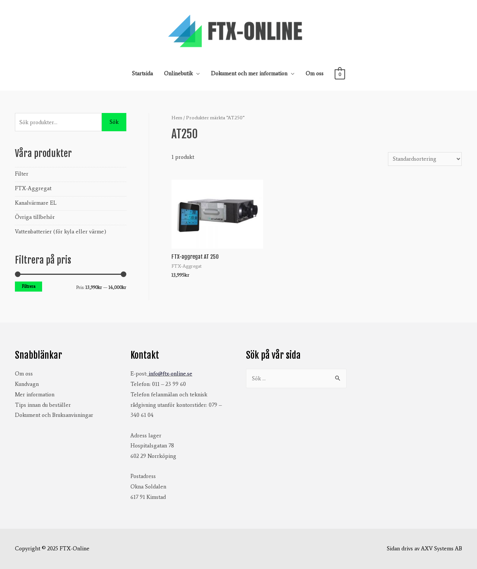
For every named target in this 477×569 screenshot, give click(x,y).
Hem (176, 117)
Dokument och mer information (249, 73)
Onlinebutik (178, 73)
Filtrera (28, 286)
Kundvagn (27, 384)
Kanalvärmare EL (36, 202)
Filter (21, 173)
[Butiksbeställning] (425, 159)
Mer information (34, 394)
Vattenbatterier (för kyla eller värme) (60, 231)
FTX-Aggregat (33, 188)
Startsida (142, 73)
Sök (114, 122)
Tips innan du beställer (43, 405)
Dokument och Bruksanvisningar (54, 415)
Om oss (314, 73)
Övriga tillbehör (35, 217)
